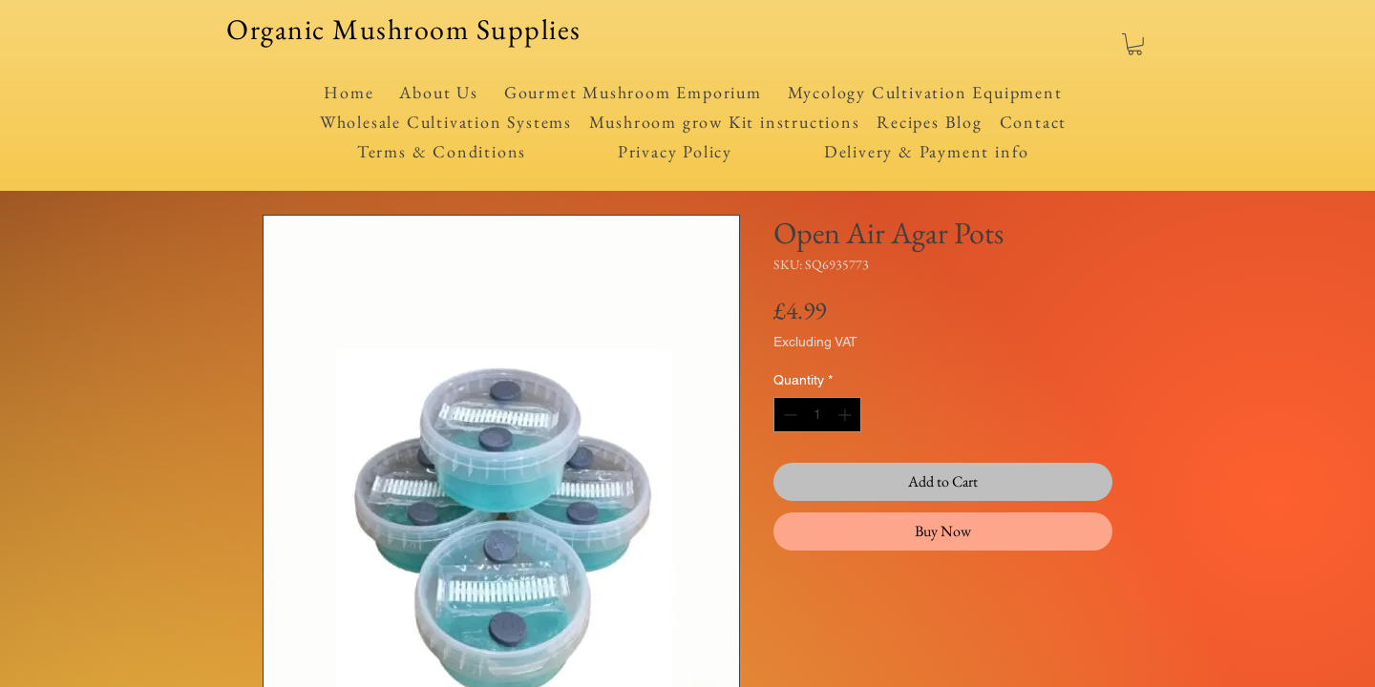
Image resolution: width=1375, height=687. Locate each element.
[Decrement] (788, 414)
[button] (1135, 44)
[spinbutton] (817, 414)
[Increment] (846, 414)
